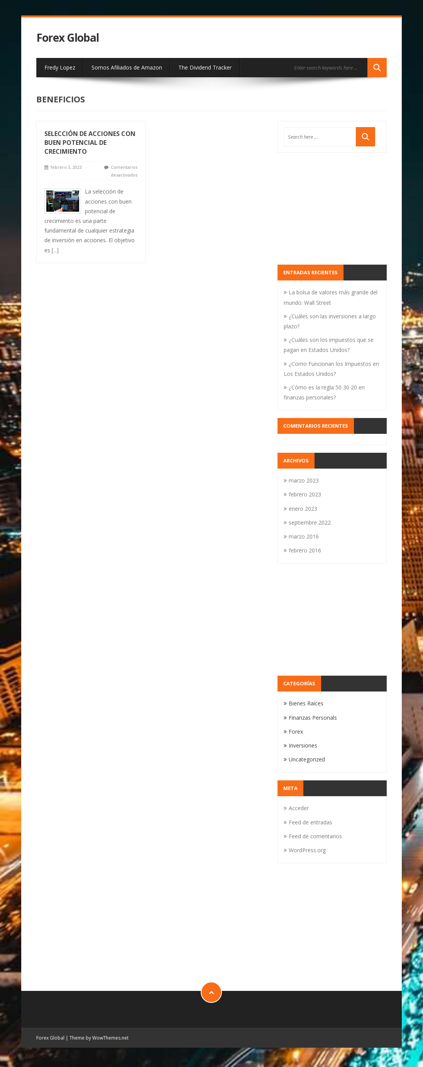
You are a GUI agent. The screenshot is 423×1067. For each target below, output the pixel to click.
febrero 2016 (305, 550)
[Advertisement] (331, 208)
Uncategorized (307, 759)
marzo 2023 (304, 480)
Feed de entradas (310, 822)
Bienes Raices (306, 703)
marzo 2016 (304, 536)
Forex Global (67, 37)
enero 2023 (303, 508)
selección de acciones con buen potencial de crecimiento (89, 142)
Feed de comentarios (315, 836)
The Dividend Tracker (205, 67)
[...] (55, 250)
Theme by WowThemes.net (99, 1038)
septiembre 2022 (310, 522)
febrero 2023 (305, 494)
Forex (296, 731)
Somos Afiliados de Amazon (126, 67)
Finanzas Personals (313, 717)
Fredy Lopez (59, 67)
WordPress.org (307, 850)
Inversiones (303, 745)
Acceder (299, 808)
